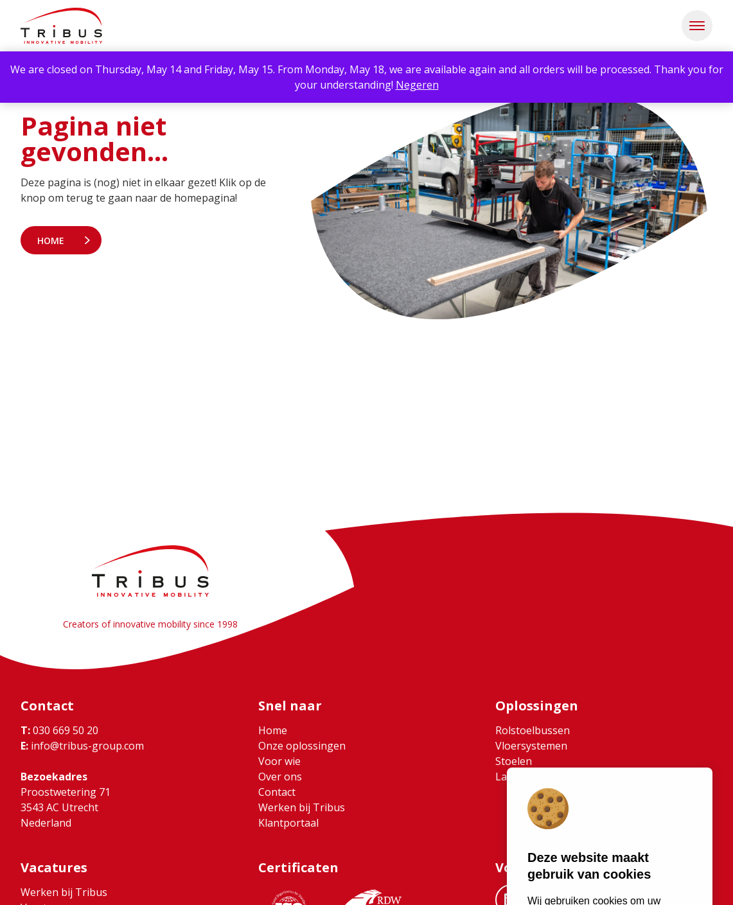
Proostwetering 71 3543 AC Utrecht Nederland (65, 807)
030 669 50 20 (59, 730)
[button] (697, 25)
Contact (277, 792)
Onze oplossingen (302, 746)
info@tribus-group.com (82, 746)
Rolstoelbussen (532, 730)
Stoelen (513, 761)
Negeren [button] (417, 85)
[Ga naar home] (61, 26)
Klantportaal (288, 823)
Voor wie (279, 761)
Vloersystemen (531, 746)
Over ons (280, 776)
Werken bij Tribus (301, 807)
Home (50, 240)
